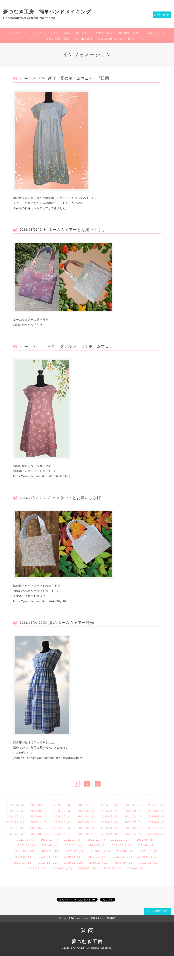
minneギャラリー (129, 32)
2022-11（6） (157, 828)
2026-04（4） (16, 805)
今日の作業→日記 (57, 38)
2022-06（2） (87, 833)
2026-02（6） (63, 805)
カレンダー (82, 32)
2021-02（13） (25, 851)
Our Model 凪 (83, 38)
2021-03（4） (146, 845)
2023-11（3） (40, 822)
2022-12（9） (134, 828)
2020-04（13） (98, 856)
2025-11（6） (134, 805)
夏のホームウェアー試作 (71, 623)
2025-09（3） (16, 810)
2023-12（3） (16, 822)
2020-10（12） (101, 851)
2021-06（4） (74, 845)
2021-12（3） (73, 839)
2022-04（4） (134, 833)
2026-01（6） (87, 805)
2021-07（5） (50, 845)
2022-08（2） (40, 833)
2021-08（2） (27, 845)
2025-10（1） (157, 805)
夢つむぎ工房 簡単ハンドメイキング (49, 12)
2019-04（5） (113, 868)
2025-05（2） (110, 810)
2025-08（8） (40, 810)
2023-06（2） (157, 822)
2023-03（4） (63, 828)
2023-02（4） (87, 828)
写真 (67, 32)
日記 (131, 38)
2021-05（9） (97, 845)
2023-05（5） (16, 828)
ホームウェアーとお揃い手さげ (77, 229)
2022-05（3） (110, 833)
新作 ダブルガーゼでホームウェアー (82, 346)
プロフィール (155, 32)
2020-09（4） (125, 851)
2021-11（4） (97, 839)
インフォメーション (45, 32)
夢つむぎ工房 (87, 941)
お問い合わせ (160, 15)
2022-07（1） (63, 833)
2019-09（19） (125, 862)
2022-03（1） (157, 833)
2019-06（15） (63, 868)
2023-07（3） (134, 822)
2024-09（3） (134, 810)
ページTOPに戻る (157, 911)
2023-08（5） (110, 822)
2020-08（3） (149, 851)
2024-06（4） (40, 816)
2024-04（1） (87, 816)
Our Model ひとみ (110, 38)
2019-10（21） (99, 862)
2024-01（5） (157, 816)
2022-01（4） (49, 839)
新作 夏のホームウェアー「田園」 (80, 78)
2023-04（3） (40, 828)
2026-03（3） (40, 805)
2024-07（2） (16, 816)
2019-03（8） (136, 868)
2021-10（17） (121, 839)
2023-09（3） (87, 822)
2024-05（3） (63, 816)
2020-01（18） (24, 862)
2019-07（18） (38, 868)
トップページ (18, 32)
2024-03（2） (110, 816)
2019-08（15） (150, 862)
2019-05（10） (88, 868)
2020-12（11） (76, 851)
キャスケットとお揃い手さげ (74, 498)
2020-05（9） (73, 856)
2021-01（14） (50, 851)
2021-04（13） (122, 845)
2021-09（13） (146, 839)
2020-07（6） (24, 856)
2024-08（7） (157, 810)
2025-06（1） (87, 810)
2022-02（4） (26, 839)
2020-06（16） (49, 856)
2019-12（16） (49, 862)
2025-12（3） (110, 805)
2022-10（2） (16, 833)
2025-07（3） (63, 810)
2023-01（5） (110, 828)
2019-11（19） (74, 862)
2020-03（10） (123, 856)
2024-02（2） (134, 816)
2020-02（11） (148, 856)
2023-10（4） (63, 822)
